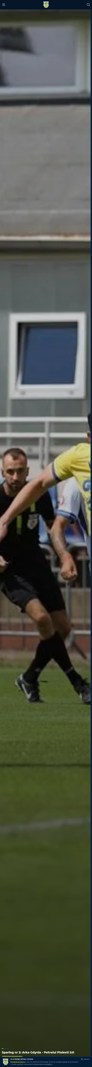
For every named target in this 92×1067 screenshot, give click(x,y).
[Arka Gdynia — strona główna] (46, 4)
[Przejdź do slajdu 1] (2, 1048)
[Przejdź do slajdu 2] (5, 1048)
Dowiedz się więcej (17, 1062)
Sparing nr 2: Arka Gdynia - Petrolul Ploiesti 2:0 (38, 1052)
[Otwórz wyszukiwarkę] (88, 5)
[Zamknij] (85, 1059)
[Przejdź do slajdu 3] (8, 1048)
